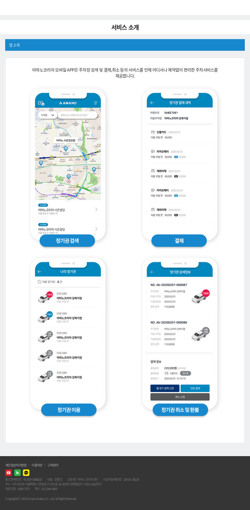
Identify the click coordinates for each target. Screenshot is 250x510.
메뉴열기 (242, 8)
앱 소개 (14, 44)
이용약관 (37, 465)
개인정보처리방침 (15, 465)
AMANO (18, 7)
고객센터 (53, 465)
